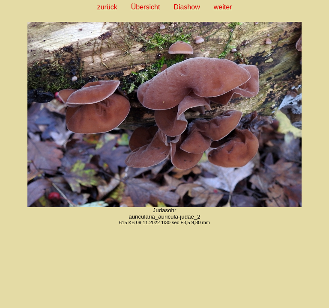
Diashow (186, 7)
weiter (223, 7)
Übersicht (145, 7)
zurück (107, 7)
